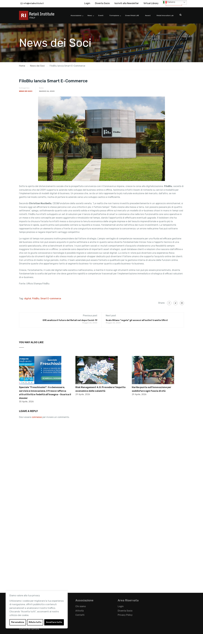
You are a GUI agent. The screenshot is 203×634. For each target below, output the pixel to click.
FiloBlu (35, 298)
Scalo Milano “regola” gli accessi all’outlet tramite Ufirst (137, 320)
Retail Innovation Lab (165, 15)
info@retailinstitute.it (34, 3)
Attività (79, 610)
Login (87, 3)
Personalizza (17, 622)
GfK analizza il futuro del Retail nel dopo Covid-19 (70, 320)
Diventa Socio (102, 3)
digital (27, 298)
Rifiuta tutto (35, 622)
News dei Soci (25, 91)
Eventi (100, 15)
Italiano (169, 2)
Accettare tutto (54, 622)
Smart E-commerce (50, 298)
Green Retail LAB (132, 15)
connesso (37, 417)
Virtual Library (151, 3)
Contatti (79, 615)
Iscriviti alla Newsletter (126, 3)
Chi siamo (80, 606)
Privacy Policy (125, 615)
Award (147, 15)
